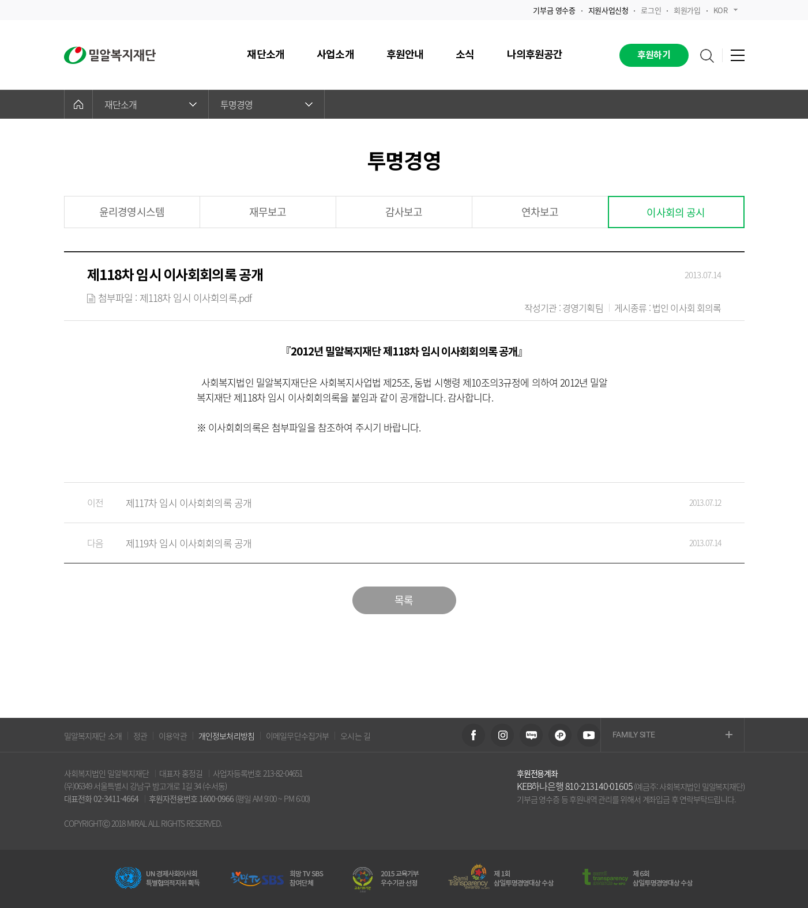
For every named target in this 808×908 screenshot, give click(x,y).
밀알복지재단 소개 (93, 735)
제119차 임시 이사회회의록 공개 (392, 543)
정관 (140, 735)
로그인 (651, 10)
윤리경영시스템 (131, 212)
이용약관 (173, 735)
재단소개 (150, 104)
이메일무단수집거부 (297, 735)
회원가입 (687, 10)
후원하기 (653, 55)
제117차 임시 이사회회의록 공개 (392, 503)
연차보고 (540, 212)
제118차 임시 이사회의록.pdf (196, 297)
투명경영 (266, 104)
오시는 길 (355, 735)
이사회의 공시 (676, 212)
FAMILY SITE (672, 735)
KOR (725, 10)
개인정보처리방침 (226, 735)
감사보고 (404, 212)
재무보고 (268, 212)
